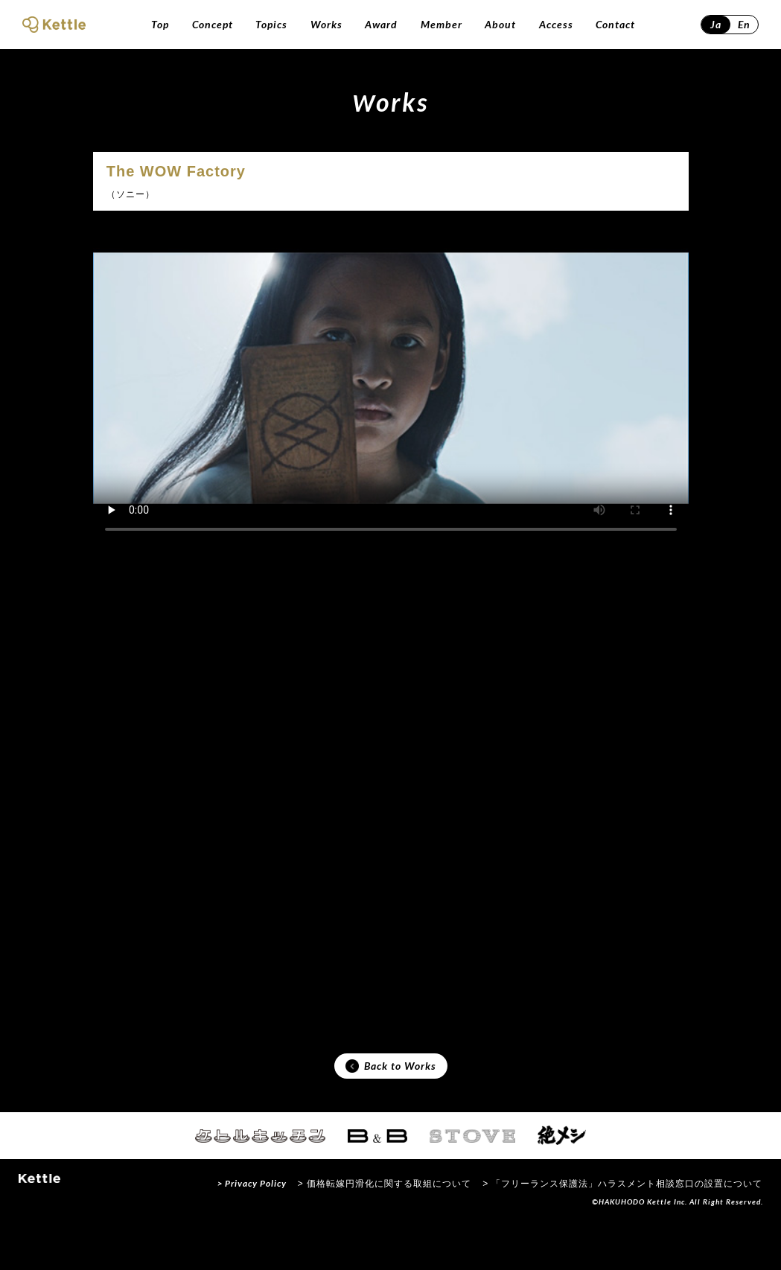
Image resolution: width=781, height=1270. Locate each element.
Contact (615, 24)
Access (556, 24)
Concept (212, 24)
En (744, 24)
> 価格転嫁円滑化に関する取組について (384, 1228)
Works (326, 24)
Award (381, 24)
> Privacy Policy (252, 1228)
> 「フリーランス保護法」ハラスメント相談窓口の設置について (622, 1228)
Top (160, 24)
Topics (271, 24)
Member (441, 24)
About (500, 24)
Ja (715, 24)
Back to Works (390, 1107)
